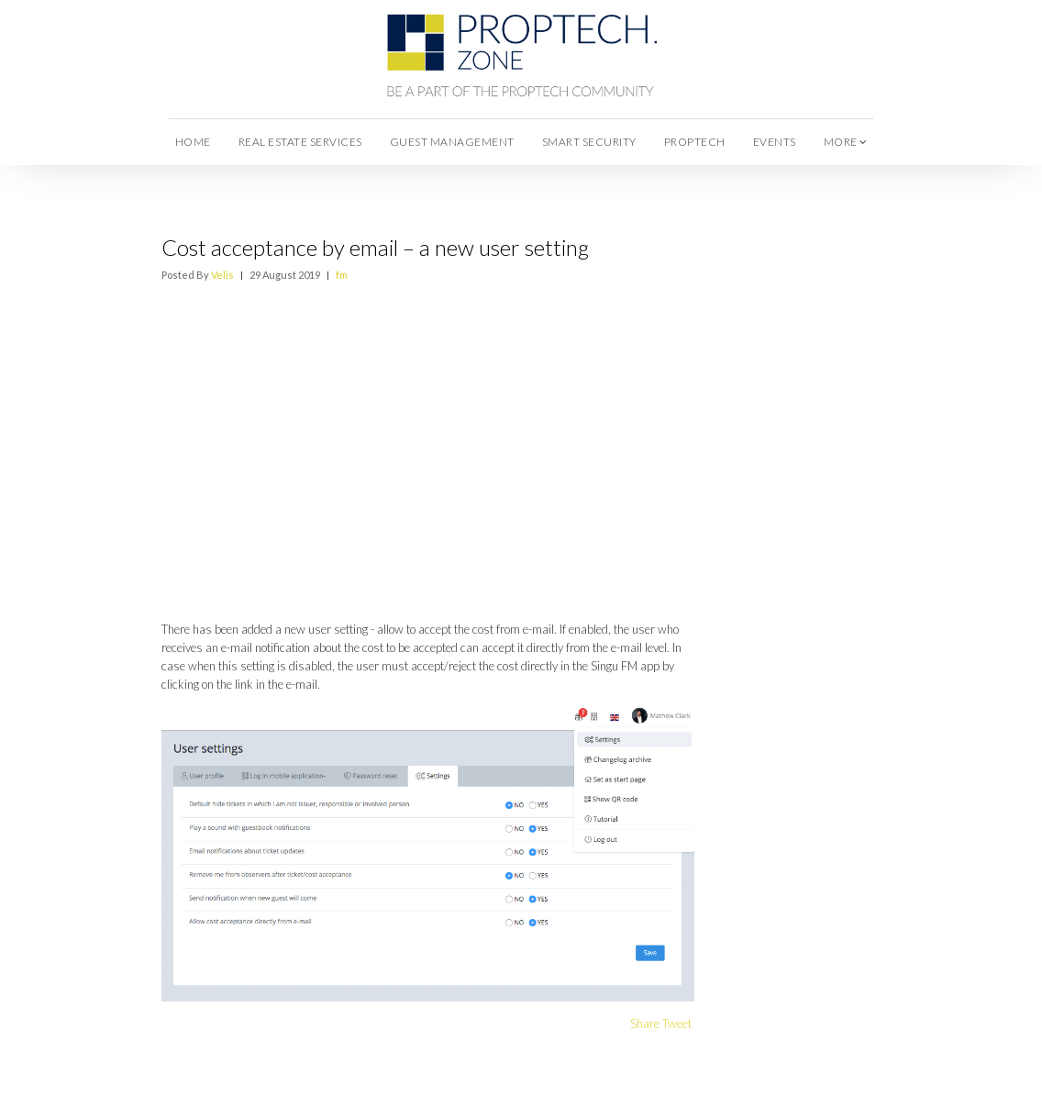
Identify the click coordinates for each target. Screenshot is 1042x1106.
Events (774, 142)
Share (645, 1023)
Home (193, 142)
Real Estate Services (300, 142)
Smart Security (589, 142)
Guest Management (452, 142)
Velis (222, 275)
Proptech (695, 142)
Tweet (677, 1023)
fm (342, 275)
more (846, 142)
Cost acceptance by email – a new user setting (375, 247)
